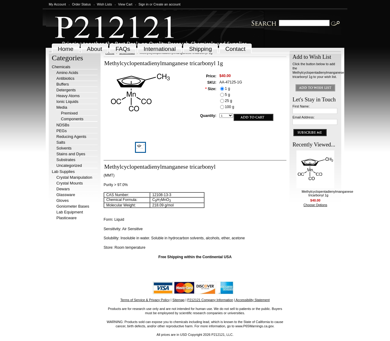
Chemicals (61, 67)
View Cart (125, 4)
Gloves (62, 200)
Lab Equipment (69, 212)
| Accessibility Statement (252, 300)
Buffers (62, 84)
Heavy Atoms (68, 95)
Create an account (166, 4)
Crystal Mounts (69, 183)
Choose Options (315, 205)
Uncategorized (69, 165)
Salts (60, 142)
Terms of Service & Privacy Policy (145, 300)
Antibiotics (65, 78)
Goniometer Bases (72, 206)
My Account (57, 4)
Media (61, 107)
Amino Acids (67, 72)
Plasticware (66, 218)
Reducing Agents (71, 136)
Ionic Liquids (67, 101)
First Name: (301, 106)
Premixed (69, 113)
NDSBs (62, 125)
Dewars (63, 189)
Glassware (65, 194)
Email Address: (303, 117)
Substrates (65, 159)
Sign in (143, 4)
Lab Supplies (63, 171)
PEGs (61, 130)
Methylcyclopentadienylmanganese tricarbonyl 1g (327, 193)
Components (72, 119)
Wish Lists (104, 4)
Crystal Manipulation (74, 177)
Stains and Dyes (70, 154)
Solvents (64, 148)
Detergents (66, 90)
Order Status (81, 4)
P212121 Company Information (210, 300)
